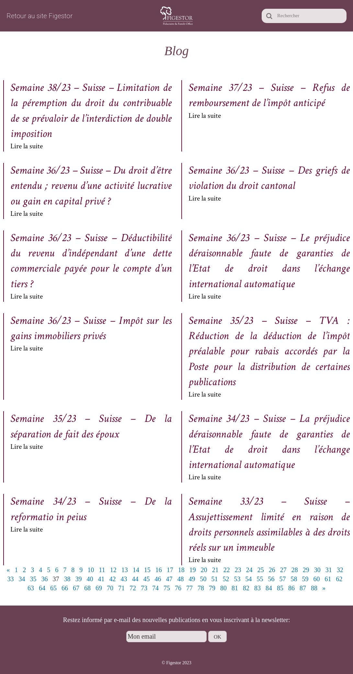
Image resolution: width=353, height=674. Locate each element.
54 (248, 578)
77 (189, 588)
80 (223, 588)
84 (269, 588)
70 (110, 588)
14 (136, 569)
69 (99, 588)
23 (238, 569)
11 (102, 569)
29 (306, 569)
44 (135, 578)
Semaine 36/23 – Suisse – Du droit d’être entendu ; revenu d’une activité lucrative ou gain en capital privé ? (91, 185)
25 (260, 569)
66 (65, 588)
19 (192, 569)
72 (133, 588)
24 (249, 569)
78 (201, 588)
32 (340, 569)
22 (226, 569)
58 (294, 578)
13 (124, 569)
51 (214, 578)
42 (112, 578)
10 (90, 569)
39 (78, 578)
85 (280, 588)
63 (31, 588)
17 (170, 569)
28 (294, 569)
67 (76, 588)
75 (167, 588)
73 (144, 588)
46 (158, 578)
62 (339, 578)
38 (67, 578)
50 (203, 578)
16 (158, 569)
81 (235, 588)
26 (272, 569)
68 (87, 588)
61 (328, 578)
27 (283, 569)
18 (181, 569)
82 (246, 588)
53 (237, 578)
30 (317, 569)
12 (113, 569)
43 (124, 578)
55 (260, 578)
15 (147, 569)
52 (226, 578)
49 (192, 578)
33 (10, 578)
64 (42, 588)
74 (155, 588)
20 (204, 569)
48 (180, 578)
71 (121, 588)
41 (101, 578)
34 (22, 578)
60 (316, 578)
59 (305, 578)
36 (44, 578)
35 (33, 578)
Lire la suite (26, 146)
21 (215, 569)
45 (146, 578)
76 (178, 588)
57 (282, 578)
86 (291, 588)
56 (271, 578)
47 (169, 578)
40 (90, 578)
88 (314, 588)
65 (53, 588)
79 (212, 588)
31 (328, 569)
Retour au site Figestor (39, 16)
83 (257, 588)
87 (303, 588)
